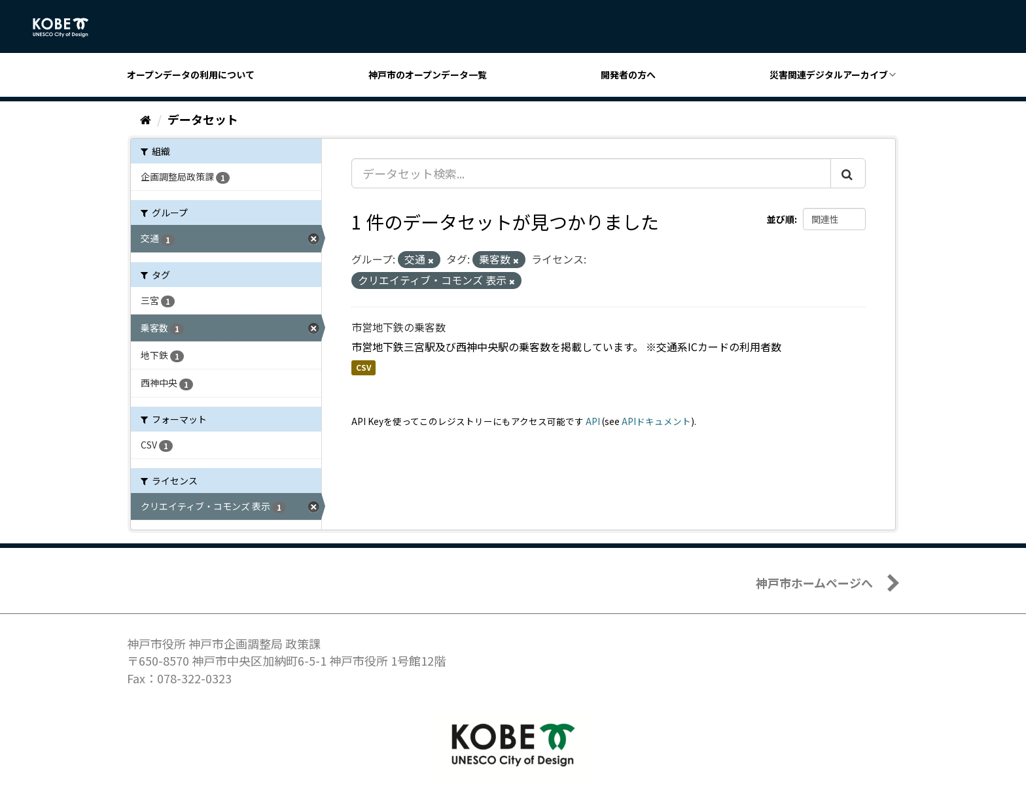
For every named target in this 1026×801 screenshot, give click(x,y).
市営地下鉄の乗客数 (398, 327)
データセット (203, 119)
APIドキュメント (656, 421)
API (593, 421)
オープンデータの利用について (191, 74)
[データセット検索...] (591, 173)
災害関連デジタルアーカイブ (829, 74)
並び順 (780, 219)
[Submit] (848, 173)
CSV (363, 367)
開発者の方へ (628, 74)
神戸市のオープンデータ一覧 (427, 74)
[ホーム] (145, 119)
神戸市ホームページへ (814, 582)
